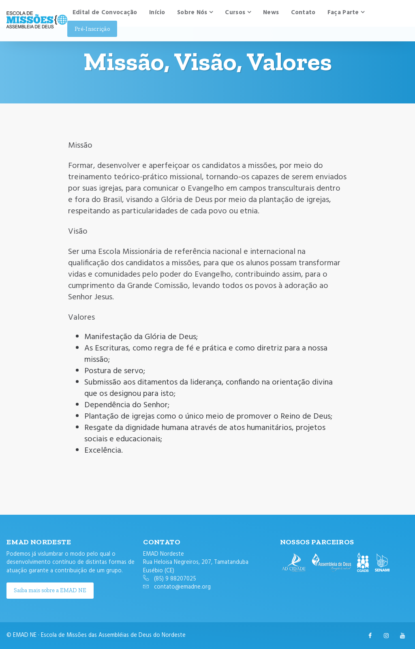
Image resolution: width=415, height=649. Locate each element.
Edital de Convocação (105, 12)
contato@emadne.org (182, 587)
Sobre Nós (192, 12)
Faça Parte (343, 12)
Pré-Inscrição (92, 28)
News (271, 12)
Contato (303, 12)
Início (157, 12)
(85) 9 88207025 (175, 579)
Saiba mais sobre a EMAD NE (50, 590)
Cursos (235, 12)
